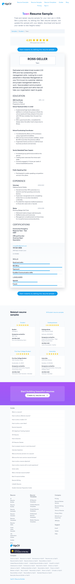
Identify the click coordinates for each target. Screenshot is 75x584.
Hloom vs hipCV (46, 570)
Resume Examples (22, 2)
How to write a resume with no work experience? (25, 465)
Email (56, 528)
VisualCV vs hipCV (54, 563)
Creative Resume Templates (34, 505)
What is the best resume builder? (21, 472)
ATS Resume (15, 434)
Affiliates (57, 520)
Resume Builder (12, 505)
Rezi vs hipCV (24, 570)
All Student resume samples (55, 312)
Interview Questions (17, 450)
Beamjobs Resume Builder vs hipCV (20, 575)
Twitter (57, 531)
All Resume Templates (33, 501)
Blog (67, 2)
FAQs (56, 533)
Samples (14, 31)
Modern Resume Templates (34, 520)
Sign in (46, 5)
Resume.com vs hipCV (51, 558)
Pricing (39, 5)
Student (21, 31)
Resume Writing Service (59, 506)
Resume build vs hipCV (16, 561)
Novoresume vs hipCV (38, 558)
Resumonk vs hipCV (41, 565)
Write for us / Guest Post (58, 516)
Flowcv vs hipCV (54, 568)
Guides (61, 2)
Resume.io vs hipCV (25, 558)
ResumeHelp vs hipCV (16, 573)
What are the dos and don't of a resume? (23, 453)
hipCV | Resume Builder (17, 579)
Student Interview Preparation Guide (22, 488)
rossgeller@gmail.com (20, 246)
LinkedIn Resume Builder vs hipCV (38, 563)
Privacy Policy (58, 513)
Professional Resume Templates (33, 515)
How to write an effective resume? (21, 415)
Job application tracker (12, 535)
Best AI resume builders (18, 476)
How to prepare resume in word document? (24, 446)
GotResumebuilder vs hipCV (29, 568)
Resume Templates (50, 2)
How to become (16, 438)
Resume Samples (36, 2)
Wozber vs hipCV (14, 570)
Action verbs (15, 469)
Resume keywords (17, 427)
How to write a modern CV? (19, 419)
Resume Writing (16, 480)
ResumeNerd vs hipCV (30, 573)
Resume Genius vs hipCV (31, 561)
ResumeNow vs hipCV (45, 561)
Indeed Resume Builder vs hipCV (19, 563)
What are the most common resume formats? (24, 457)
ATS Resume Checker (17, 442)
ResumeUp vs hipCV (35, 570)
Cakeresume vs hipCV (16, 565)
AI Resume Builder (12, 500)
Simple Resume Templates (34, 510)
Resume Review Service (59, 502)
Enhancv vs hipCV (53, 565)
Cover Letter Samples (12, 529)
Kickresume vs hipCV (29, 565)
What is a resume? (17, 412)
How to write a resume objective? (21, 461)
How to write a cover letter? (19, 423)
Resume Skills (12, 523)
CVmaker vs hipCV (57, 570)
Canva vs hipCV (14, 558)
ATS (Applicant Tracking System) (21, 431)
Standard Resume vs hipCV (44, 573)
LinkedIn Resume (16, 484)
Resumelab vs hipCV (43, 568)
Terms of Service (59, 510)
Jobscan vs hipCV (15, 568)
